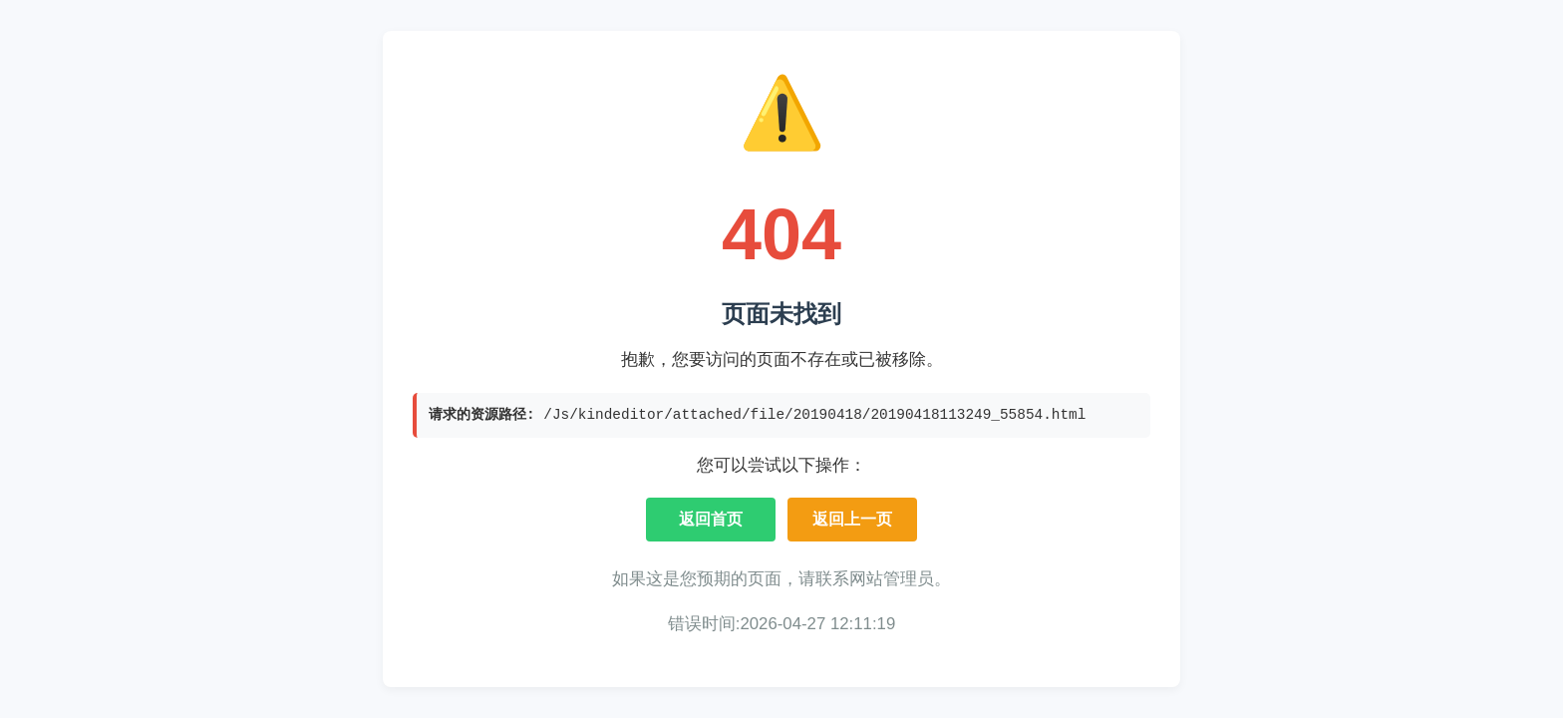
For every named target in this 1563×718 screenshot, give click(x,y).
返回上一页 (852, 519)
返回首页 (711, 519)
